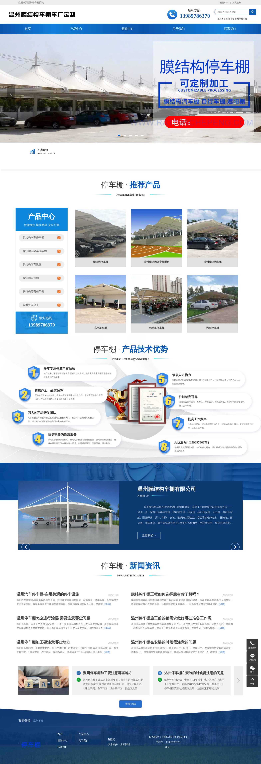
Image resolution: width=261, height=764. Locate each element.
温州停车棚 (223, 19)
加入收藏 (236, 2)
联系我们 (230, 28)
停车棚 (231, 19)
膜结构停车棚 (241, 19)
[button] (119, 135)
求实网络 (125, 744)
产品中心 (76, 28)
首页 (28, 28)
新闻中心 (127, 28)
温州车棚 (38, 720)
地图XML (224, 2)
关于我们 (179, 28)
